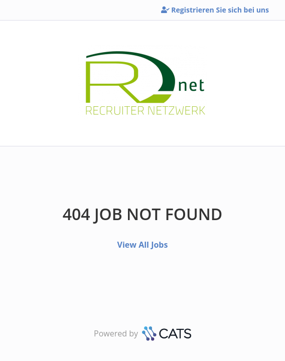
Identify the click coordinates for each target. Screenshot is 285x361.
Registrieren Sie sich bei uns (215, 10)
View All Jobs (142, 244)
